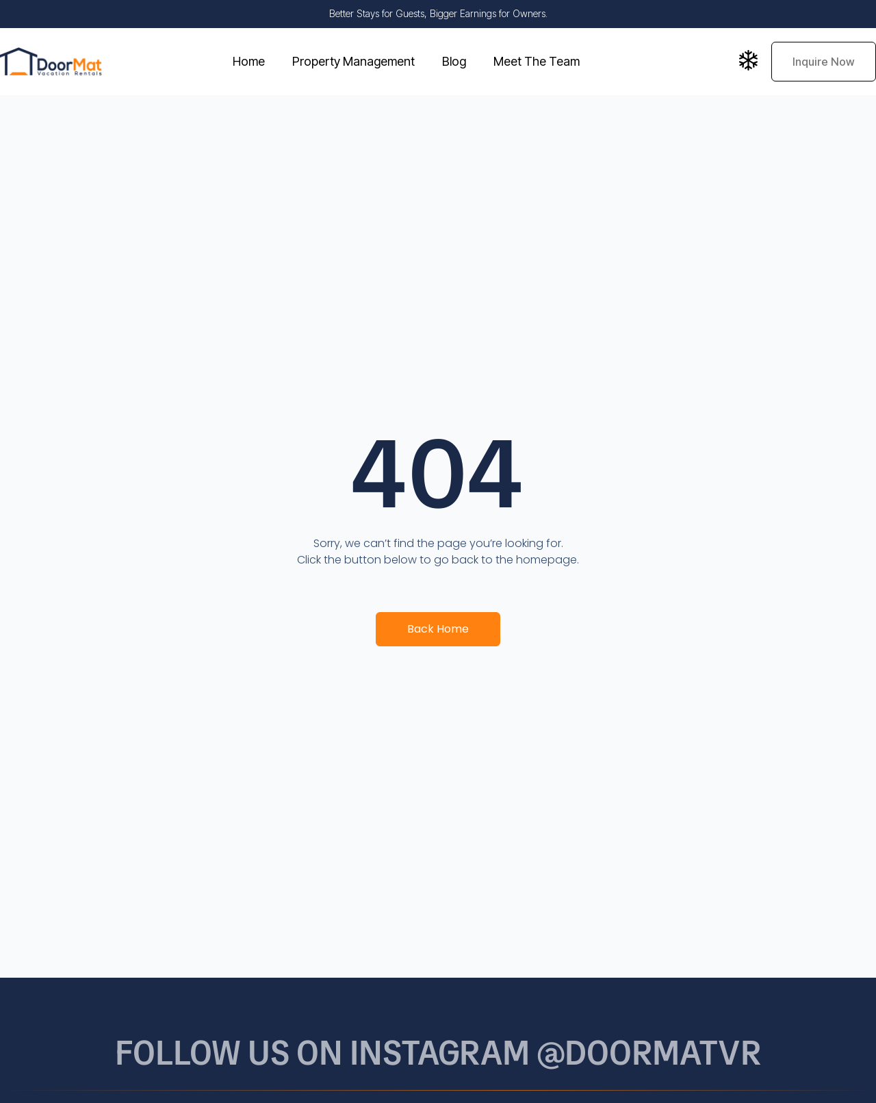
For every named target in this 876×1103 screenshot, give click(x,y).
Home (249, 61)
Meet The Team (536, 61)
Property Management (353, 61)
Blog (454, 61)
